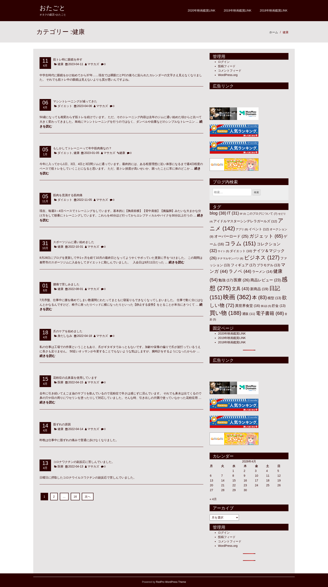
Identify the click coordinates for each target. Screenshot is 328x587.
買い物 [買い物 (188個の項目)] (225, 313)
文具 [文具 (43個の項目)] (240, 288)
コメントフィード (229, 70)
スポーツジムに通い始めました (73, 242)
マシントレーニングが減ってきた (75, 101)
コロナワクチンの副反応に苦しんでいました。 (84, 461)
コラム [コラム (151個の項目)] (240, 243)
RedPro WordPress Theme (171, 582)
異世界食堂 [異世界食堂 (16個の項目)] (247, 306)
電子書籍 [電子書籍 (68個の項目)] (270, 313)
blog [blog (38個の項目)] (218, 213)
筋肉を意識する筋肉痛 (67, 195)
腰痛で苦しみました (66, 284)
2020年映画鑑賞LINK (201, 10)
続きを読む (176, 262)
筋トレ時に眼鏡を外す (67, 59)
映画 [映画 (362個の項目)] (237, 297)
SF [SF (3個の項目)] (243, 213)
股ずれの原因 (62, 424)
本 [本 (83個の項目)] (259, 297)
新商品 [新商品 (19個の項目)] (259, 289)
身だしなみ (65, 335)
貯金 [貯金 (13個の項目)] (279, 306)
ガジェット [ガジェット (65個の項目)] (266, 236)
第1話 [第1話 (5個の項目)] (266, 306)
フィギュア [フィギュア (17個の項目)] (243, 265)
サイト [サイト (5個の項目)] (223, 251)
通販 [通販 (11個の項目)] (248, 313)
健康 (285, 32)
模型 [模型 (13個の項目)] (274, 298)
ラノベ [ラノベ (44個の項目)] (240, 271)
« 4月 (213, 499)
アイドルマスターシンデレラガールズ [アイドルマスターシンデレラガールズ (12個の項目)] (245, 221)
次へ (88, 496)
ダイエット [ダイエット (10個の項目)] (241, 251)
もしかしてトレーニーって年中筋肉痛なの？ (82, 148)
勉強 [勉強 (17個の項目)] (225, 280)
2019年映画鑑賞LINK (237, 10)
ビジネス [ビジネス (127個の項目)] (261, 257)
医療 (60, 382)
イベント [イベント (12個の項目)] (259, 229)
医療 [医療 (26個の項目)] (242, 280)
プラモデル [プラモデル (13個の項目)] (268, 265)
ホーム (273, 32)
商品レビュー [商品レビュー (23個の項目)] (265, 280)
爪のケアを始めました (67, 331)
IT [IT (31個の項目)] (233, 213)
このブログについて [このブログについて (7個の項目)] (262, 213)
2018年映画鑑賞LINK (273, 10)
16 (75, 496)
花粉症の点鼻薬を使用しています (75, 377)
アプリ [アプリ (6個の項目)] (242, 229)
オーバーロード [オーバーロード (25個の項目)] (231, 236)
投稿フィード (227, 66)
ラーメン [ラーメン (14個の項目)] (262, 271)
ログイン (224, 61)
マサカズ (93, 64)
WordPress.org (227, 75)
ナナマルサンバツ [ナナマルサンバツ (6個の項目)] (230, 258)
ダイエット (65, 106)
